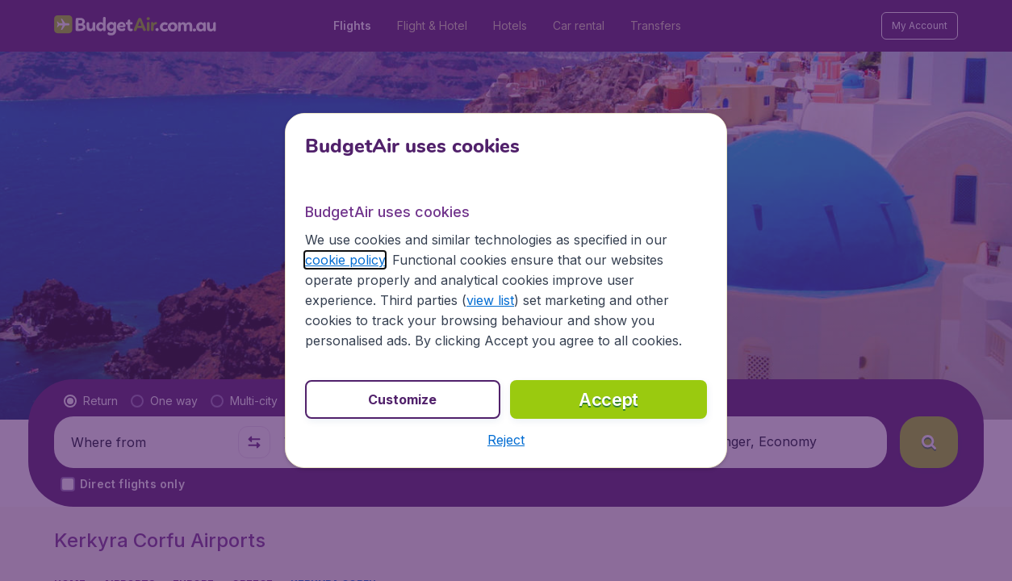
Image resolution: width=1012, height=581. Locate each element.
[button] (506, 440)
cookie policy (345, 260)
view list (490, 300)
